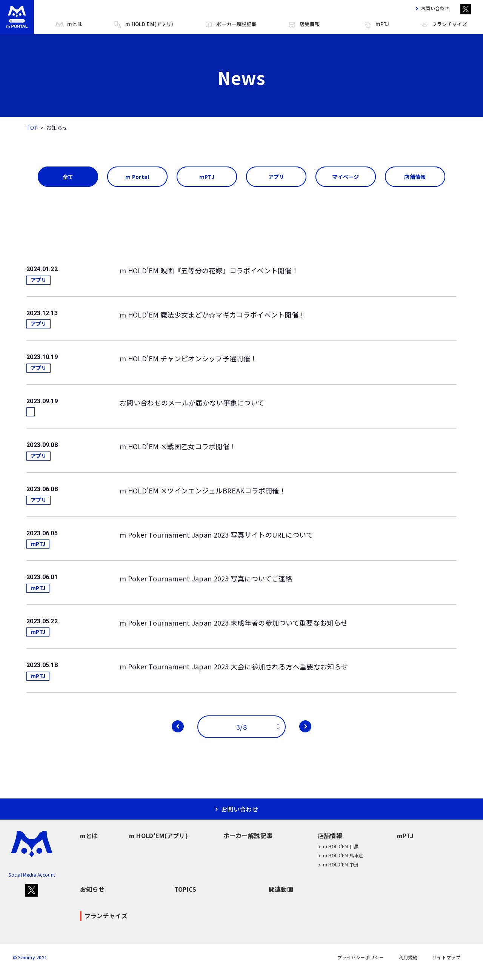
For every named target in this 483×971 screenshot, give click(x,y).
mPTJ (376, 24)
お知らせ (92, 889)
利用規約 (408, 957)
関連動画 (281, 889)
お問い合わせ (430, 8)
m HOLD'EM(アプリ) (143, 24)
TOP (32, 127)
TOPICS (185, 889)
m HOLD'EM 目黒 (338, 846)
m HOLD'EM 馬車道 (340, 855)
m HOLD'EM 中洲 (338, 864)
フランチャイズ (443, 24)
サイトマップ (446, 957)
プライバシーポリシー (360, 957)
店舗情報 (304, 24)
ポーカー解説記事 (230, 24)
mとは (68, 24)
